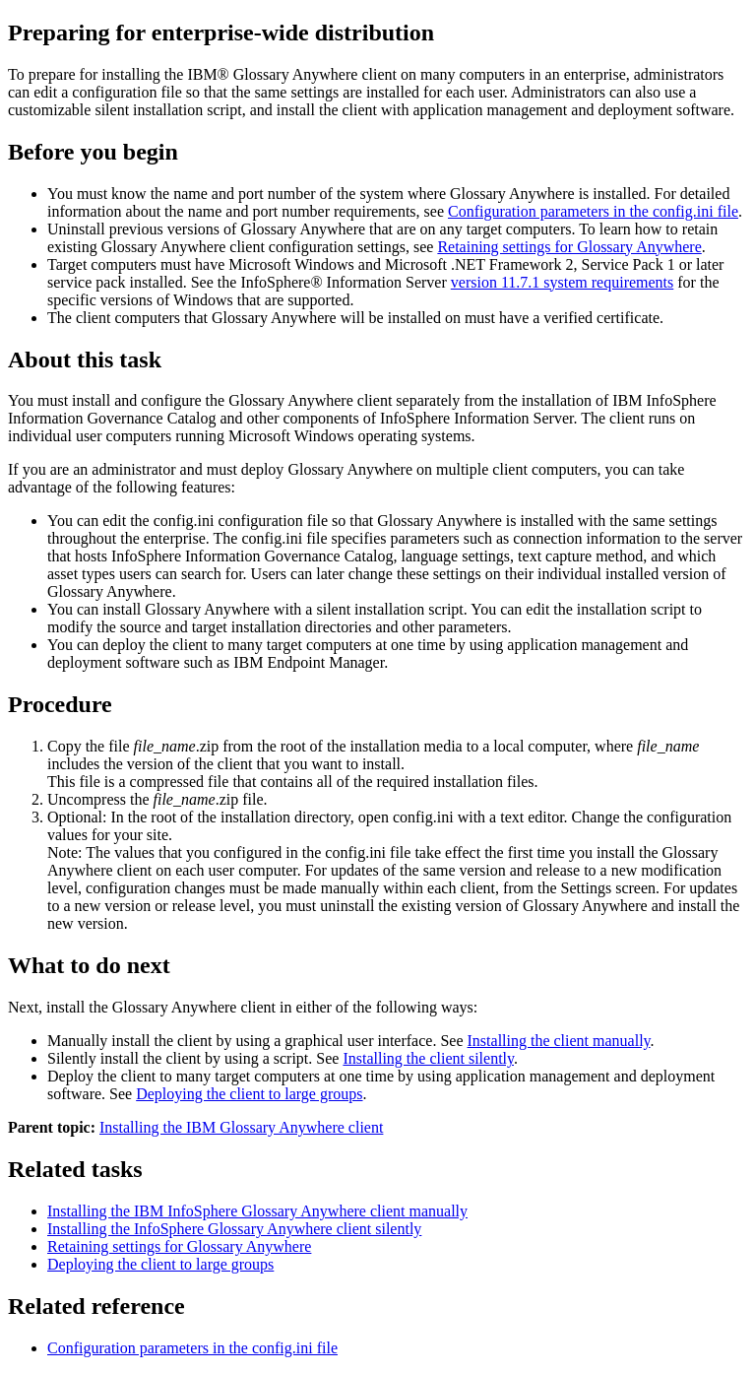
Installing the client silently (428, 1058)
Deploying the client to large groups (249, 1093)
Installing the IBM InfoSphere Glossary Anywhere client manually (257, 1211)
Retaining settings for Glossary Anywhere (569, 246)
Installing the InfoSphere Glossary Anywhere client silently (234, 1228)
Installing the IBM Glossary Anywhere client (241, 1127)
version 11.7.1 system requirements (562, 282)
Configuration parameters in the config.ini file (593, 211)
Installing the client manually (559, 1040)
